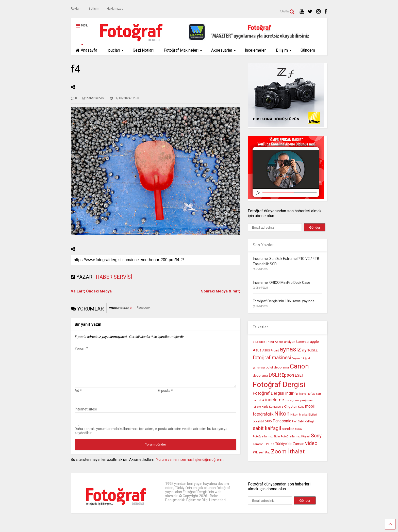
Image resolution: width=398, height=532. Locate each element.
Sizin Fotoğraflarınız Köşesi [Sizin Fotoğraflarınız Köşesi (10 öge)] (291, 436)
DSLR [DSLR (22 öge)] (275, 375)
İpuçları (115, 50)
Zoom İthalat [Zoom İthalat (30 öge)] (288, 451)
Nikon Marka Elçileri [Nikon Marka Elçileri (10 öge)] (303, 414)
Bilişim (284, 50)
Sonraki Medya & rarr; (220, 291)
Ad (78, 397)
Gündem (308, 50)
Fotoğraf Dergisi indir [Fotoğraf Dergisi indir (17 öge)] (273, 393)
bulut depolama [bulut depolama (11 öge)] (277, 367)
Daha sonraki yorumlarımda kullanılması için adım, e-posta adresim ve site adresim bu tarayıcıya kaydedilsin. (151, 437)
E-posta (165, 397)
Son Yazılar (263, 245)
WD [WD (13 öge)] (255, 452)
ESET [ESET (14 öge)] (299, 375)
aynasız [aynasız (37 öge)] (290, 349)
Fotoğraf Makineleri (183, 50)
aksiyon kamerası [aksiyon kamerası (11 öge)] (296, 342)
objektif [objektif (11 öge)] (258, 421)
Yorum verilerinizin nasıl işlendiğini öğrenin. (190, 466)
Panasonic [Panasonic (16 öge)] (282, 421)
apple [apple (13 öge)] (314, 341)
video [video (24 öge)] (311, 443)
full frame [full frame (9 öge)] (300, 393)
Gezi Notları (143, 50)
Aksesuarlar (223, 50)
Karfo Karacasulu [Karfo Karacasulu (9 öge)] (272, 406)
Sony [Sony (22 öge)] (316, 436)
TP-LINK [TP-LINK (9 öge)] (269, 444)
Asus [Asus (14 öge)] (257, 350)
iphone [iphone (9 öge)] (257, 406)
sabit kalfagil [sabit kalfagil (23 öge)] (267, 428)
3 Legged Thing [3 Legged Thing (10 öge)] (263, 342)
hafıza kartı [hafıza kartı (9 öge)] (314, 393)
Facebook (143, 307)
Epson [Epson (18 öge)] (288, 375)
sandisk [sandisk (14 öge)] (288, 428)
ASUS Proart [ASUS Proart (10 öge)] (270, 350)
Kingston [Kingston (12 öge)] (290, 406)
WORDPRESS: (120, 308)
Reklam (76, 8)
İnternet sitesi (86, 415)
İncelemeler (255, 50)
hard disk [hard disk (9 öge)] (258, 400)
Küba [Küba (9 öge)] (301, 406)
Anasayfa (86, 50)
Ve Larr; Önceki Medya (91, 291)
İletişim (94, 8)
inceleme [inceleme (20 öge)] (274, 400)
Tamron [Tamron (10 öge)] (258, 444)
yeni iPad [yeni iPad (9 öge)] (264, 452)
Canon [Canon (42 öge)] (299, 366)
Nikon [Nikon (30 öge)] (282, 413)
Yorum (81, 348)
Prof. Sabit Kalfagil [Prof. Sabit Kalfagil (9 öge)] (303, 421)
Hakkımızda (115, 8)
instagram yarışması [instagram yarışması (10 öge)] (299, 400)
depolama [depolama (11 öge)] (260, 375)
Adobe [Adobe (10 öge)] (279, 342)
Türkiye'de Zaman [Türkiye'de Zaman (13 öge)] (289, 444)
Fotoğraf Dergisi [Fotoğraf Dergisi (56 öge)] (279, 384)
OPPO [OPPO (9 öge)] (268, 421)
